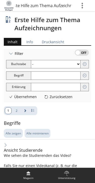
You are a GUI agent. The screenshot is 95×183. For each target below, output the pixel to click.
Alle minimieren (37, 133)
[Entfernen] (84, 64)
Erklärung (19, 87)
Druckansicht (53, 41)
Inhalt (10, 41)
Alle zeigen (13, 133)
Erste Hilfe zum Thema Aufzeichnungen (43, 5)
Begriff (19, 75)
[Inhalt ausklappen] (5, 145)
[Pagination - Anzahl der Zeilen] (32, 110)
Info (29, 41)
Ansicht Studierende (23, 150)
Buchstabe (18, 64)
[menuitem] (28, 175)
